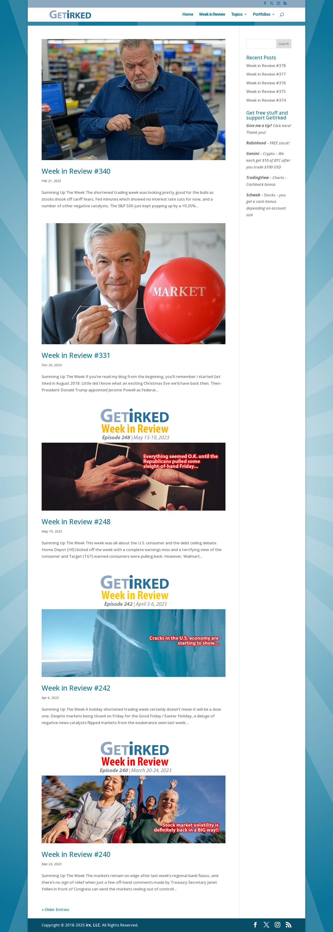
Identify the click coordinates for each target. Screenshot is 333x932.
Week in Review (212, 15)
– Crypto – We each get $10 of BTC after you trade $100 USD (268, 160)
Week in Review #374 (266, 100)
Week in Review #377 (266, 74)
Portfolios (261, 15)
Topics (236, 15)
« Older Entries (55, 909)
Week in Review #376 (266, 82)
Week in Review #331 (76, 355)
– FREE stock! (267, 143)
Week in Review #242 (76, 688)
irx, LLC (93, 925)
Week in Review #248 (76, 521)
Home (187, 15)
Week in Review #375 (266, 91)
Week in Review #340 (76, 171)
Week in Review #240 (76, 854)
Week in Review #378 (266, 65)
